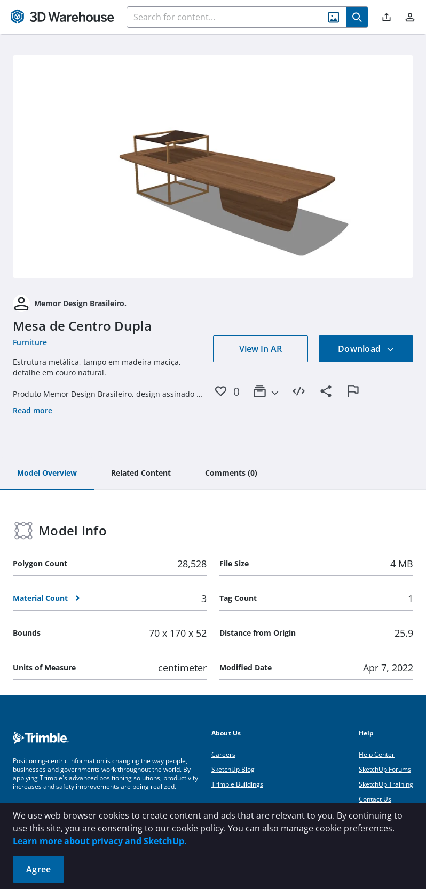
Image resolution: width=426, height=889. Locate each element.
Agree (38, 869)
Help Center (377, 754)
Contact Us (375, 799)
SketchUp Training (386, 784)
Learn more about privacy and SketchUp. (100, 841)
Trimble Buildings (237, 784)
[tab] (47, 473)
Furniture (30, 342)
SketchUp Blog (233, 769)
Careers (223, 754)
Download (366, 349)
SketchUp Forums (385, 769)
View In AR (260, 349)
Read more (32, 410)
